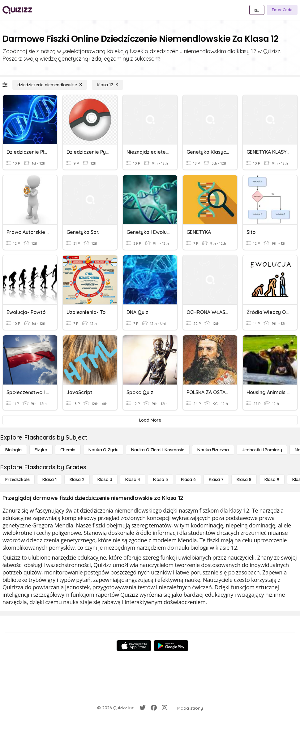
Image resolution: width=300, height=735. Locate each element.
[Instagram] (164, 708)
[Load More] (150, 420)
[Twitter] (142, 708)
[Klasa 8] (244, 479)
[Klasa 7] (216, 479)
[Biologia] (13, 450)
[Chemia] (68, 450)
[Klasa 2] (77, 479)
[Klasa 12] (107, 85)
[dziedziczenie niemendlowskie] (49, 85)
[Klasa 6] (188, 479)
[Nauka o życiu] (103, 450)
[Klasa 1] (49, 479)
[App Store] (134, 645)
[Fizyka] (41, 450)
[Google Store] (171, 645)
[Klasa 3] (105, 479)
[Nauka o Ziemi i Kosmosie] (158, 450)
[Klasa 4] (132, 479)
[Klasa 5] (160, 479)
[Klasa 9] (272, 479)
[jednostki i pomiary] (262, 450)
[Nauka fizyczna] (213, 450)
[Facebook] (154, 708)
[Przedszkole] (17, 479)
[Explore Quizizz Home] (17, 10)
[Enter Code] (282, 10)
